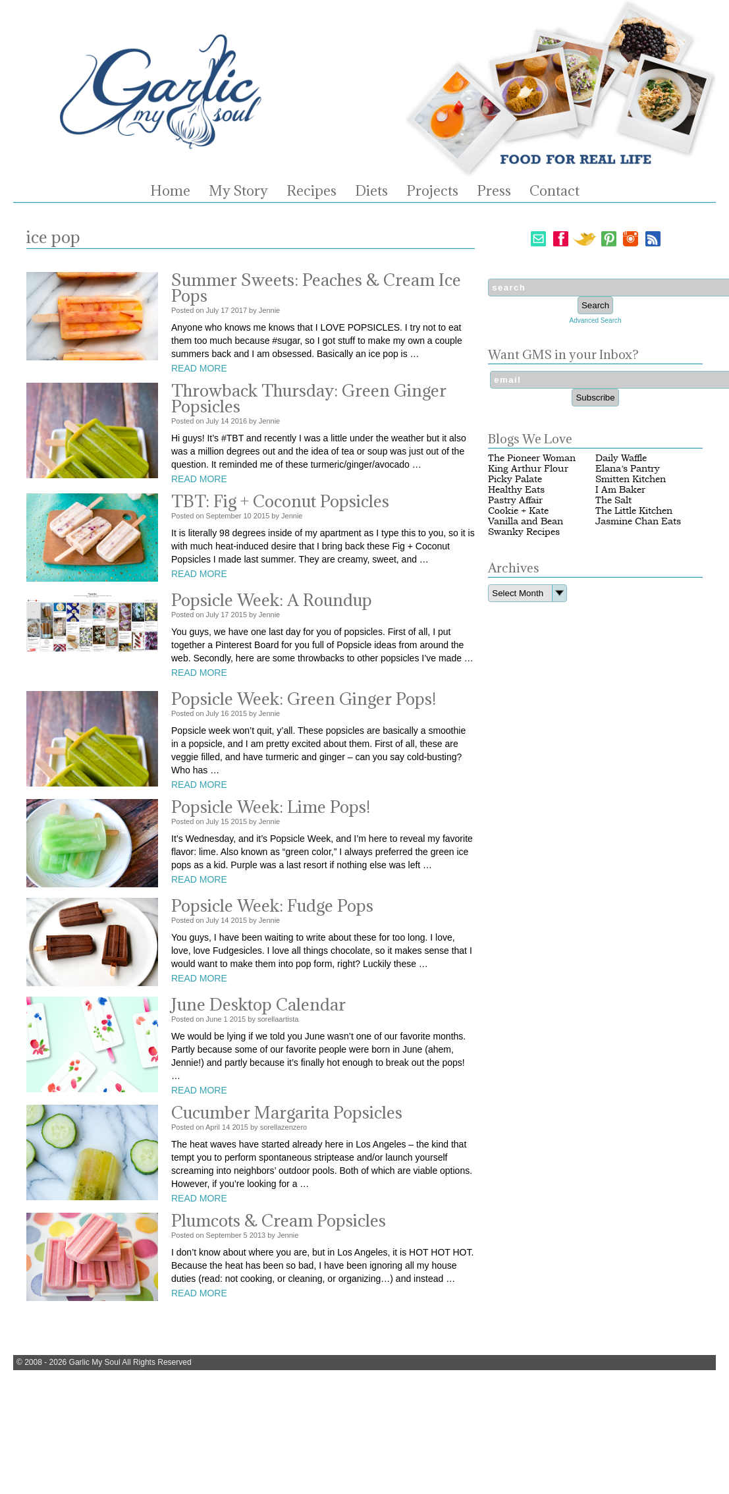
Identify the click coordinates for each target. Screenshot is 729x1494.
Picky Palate (515, 479)
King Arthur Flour (528, 468)
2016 (239, 421)
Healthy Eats (516, 489)
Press (494, 191)
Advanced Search (596, 320)
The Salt (613, 500)
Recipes (311, 191)
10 (247, 516)
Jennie (269, 310)
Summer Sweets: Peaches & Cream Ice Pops (316, 287)
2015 (261, 516)
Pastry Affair (515, 500)
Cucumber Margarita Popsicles (286, 1112)
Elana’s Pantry (627, 468)
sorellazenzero (284, 1127)
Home (170, 191)
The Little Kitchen (633, 510)
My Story (238, 191)
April (212, 1127)
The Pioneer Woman (532, 458)
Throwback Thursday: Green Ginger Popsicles (308, 398)
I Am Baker (620, 489)
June (214, 1019)
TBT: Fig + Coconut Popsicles (280, 501)
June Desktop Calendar (258, 1004)
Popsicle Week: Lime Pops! (270, 806)
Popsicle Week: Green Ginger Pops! (303, 698)
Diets (371, 191)
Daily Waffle (621, 458)
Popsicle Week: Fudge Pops (272, 905)
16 (225, 713)
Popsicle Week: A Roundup (271, 600)
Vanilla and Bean (525, 521)
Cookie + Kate (518, 510)
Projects (432, 191)
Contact (554, 191)
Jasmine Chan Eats (638, 521)
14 (225, 421)
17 (225, 310)
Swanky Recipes (524, 532)
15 (225, 821)
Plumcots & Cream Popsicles (278, 1220)
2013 (257, 1235)
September (224, 516)
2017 (239, 310)
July (212, 310)
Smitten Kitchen (630, 479)
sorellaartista (277, 1019)
